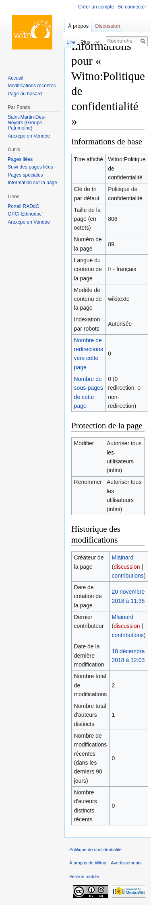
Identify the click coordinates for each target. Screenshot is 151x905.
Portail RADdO (23, 206)
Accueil (15, 78)
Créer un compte (96, 7)
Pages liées (20, 159)
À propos (78, 26)
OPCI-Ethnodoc (24, 214)
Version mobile (84, 876)
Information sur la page (32, 182)
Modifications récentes (32, 85)
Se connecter (132, 7)
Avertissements (126, 862)
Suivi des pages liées (30, 167)
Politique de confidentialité (95, 849)
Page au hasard (25, 94)
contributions (127, 575)
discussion (127, 567)
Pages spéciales (25, 175)
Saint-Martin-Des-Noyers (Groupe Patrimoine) (27, 122)
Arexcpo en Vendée (29, 136)
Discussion (107, 26)
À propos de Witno (87, 862)
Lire (68, 42)
